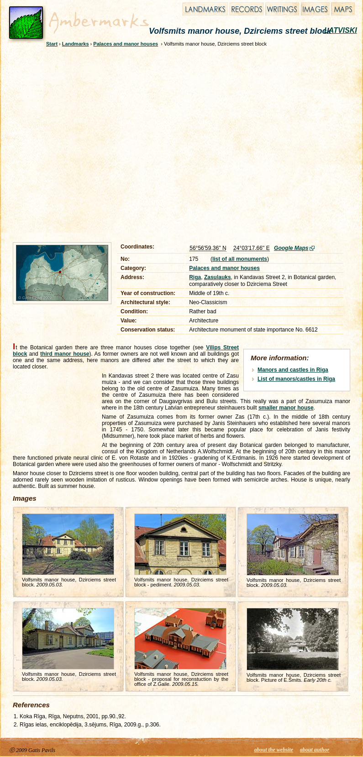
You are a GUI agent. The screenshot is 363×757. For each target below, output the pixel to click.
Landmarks (75, 44)
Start (52, 44)
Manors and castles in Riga (293, 370)
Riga (195, 277)
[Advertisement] (90, 143)
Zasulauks (217, 277)
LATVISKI (340, 30)
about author (314, 750)
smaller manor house (286, 407)
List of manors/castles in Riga (296, 379)
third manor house (64, 354)
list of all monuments (239, 259)
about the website (273, 750)
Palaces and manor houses (125, 44)
